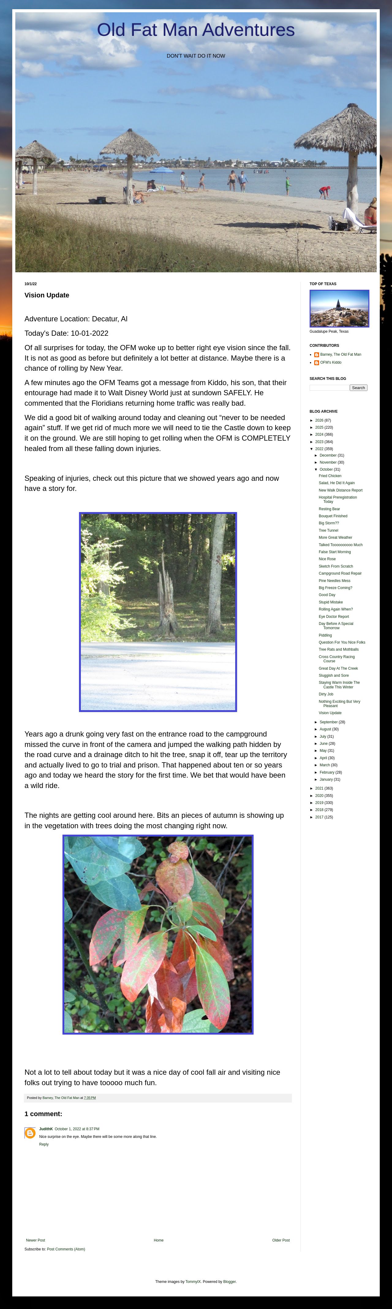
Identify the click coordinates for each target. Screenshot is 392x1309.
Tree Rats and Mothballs (339, 649)
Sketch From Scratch (336, 566)
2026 (320, 420)
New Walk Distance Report (341, 490)
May (324, 750)
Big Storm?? (329, 523)
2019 (320, 803)
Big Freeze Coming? (335, 588)
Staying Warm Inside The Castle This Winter (339, 684)
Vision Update (330, 713)
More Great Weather (335, 537)
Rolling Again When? (336, 609)
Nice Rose (327, 559)
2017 (320, 817)
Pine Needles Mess (334, 581)
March (325, 765)
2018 (320, 810)
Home (159, 1240)
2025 (320, 427)
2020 (320, 796)
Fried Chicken (330, 476)
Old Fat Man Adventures (196, 29)
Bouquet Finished (333, 516)
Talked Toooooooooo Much (341, 545)
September (329, 722)
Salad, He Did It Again (337, 483)
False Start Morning (335, 552)
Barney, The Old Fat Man (340, 354)
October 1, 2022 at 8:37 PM (77, 1129)
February (327, 772)
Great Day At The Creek (338, 668)
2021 (320, 788)
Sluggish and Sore (334, 675)
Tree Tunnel (328, 530)
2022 (320, 449)
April (324, 758)
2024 (320, 434)
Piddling (325, 635)
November (329, 462)
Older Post (281, 1240)
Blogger (229, 1282)
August (326, 729)
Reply (44, 1144)
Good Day (327, 595)
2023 (320, 442)
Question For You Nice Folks (342, 642)
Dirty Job (326, 694)
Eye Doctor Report (334, 616)
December (329, 455)
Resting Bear (329, 509)
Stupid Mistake (331, 602)
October (327, 469)
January (327, 779)
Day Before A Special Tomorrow (336, 626)
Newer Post (35, 1240)
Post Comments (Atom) (66, 1249)
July (323, 736)
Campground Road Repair (340, 573)
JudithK (46, 1129)
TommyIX (193, 1282)
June (324, 743)
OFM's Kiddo (330, 362)
